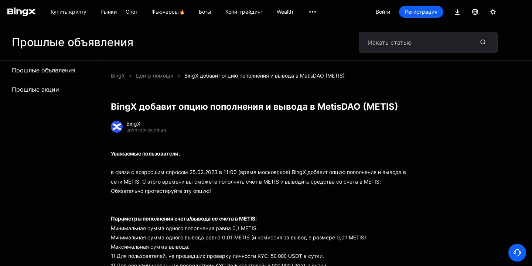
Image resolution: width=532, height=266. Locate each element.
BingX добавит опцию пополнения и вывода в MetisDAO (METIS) (264, 75)
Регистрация (421, 11)
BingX (118, 75)
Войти (383, 11)
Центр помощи (154, 75)
